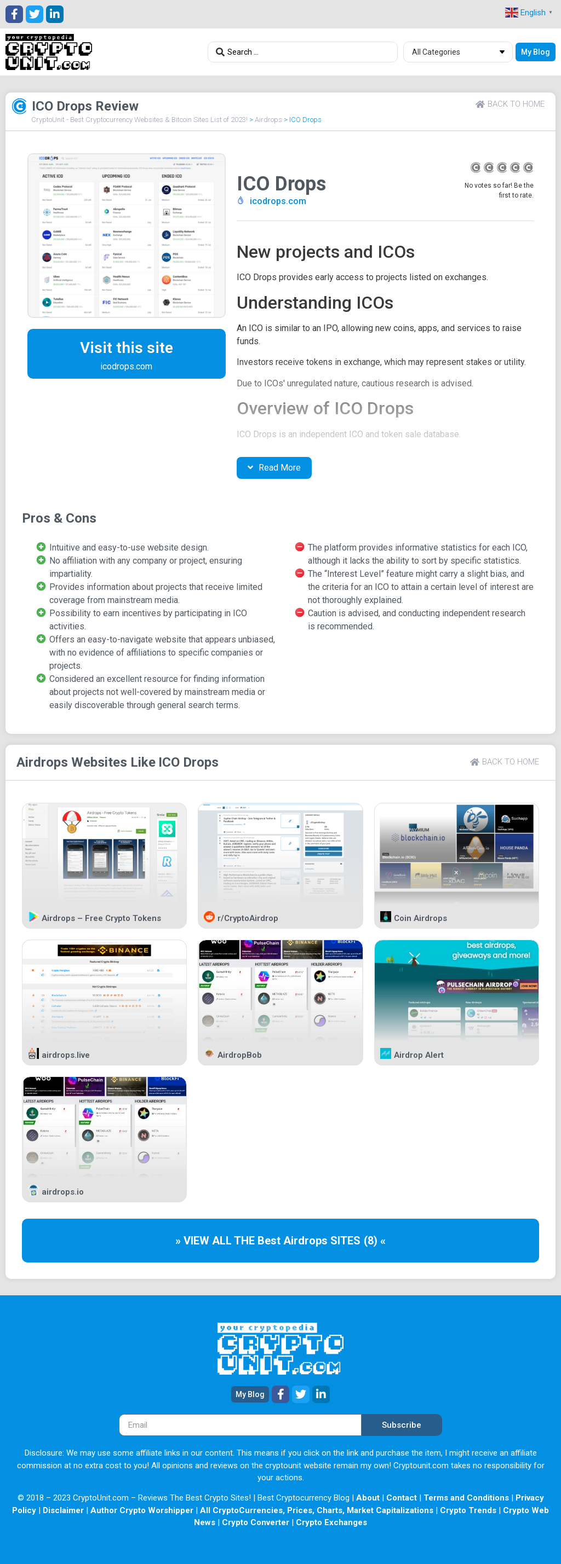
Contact (401, 1498)
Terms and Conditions (466, 1498)
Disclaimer (63, 1510)
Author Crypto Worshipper (141, 1510)
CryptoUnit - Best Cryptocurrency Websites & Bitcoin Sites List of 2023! (139, 119)
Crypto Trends (468, 1510)
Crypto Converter (255, 1522)
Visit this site (126, 348)
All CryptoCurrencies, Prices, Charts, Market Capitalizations (316, 1510)
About (368, 1498)
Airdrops (268, 119)
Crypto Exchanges (331, 1522)
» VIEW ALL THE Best (229, 1240)
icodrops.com (278, 201)
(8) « (375, 1240)
